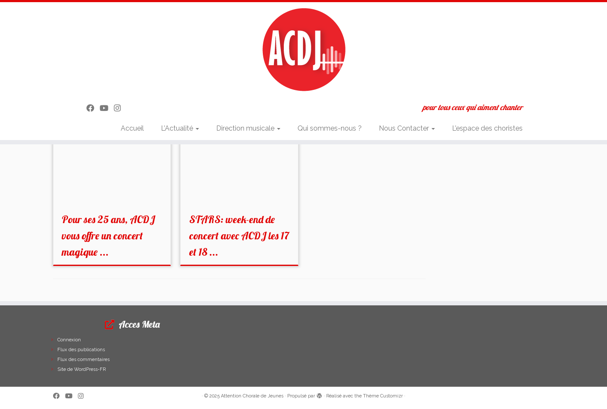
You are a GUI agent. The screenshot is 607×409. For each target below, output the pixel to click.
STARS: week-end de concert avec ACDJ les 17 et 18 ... (239, 235)
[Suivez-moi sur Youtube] (107, 108)
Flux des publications (81, 349)
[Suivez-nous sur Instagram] (120, 108)
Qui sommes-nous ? (330, 128)
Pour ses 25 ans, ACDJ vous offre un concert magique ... (108, 235)
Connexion (69, 340)
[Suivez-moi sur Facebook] (93, 108)
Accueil (132, 128)
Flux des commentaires (83, 359)
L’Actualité (180, 128)
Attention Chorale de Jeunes (252, 396)
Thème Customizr (383, 396)
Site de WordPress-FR (81, 369)
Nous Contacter (407, 128)
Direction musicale (248, 128)
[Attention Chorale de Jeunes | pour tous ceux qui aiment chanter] (303, 49)
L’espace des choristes (487, 128)
